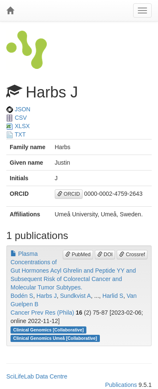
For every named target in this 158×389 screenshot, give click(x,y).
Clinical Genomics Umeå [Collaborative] (55, 338)
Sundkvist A (75, 295)
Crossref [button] (132, 255)
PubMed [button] (78, 255)
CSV (16, 117)
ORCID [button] (68, 194)
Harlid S (112, 295)
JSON (18, 109)
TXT (16, 134)
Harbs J (47, 295)
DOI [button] (105, 255)
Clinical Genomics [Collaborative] (48, 329)
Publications (121, 384)
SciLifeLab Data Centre (36, 376)
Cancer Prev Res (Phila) (42, 312)
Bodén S (22, 295)
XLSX (18, 126)
